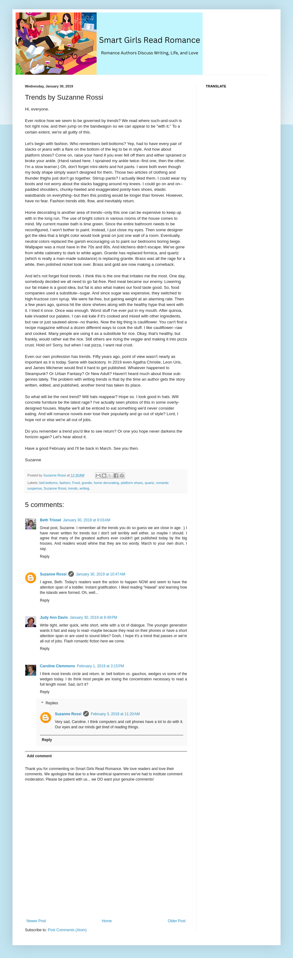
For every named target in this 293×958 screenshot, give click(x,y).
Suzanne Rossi (55, 488)
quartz (149, 483)
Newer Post (36, 921)
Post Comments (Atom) (67, 930)
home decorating (106, 483)
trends (73, 488)
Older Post (176, 921)
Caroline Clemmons (57, 666)
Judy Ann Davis (54, 617)
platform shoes (132, 483)
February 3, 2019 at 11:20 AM (115, 714)
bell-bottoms (48, 483)
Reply (45, 556)
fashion (65, 483)
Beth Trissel (50, 520)
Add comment (39, 756)
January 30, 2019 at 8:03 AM (86, 520)
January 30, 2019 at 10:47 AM (100, 574)
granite (87, 483)
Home (107, 921)
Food (76, 483)
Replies (52, 703)
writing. (84, 488)
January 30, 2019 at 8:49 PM (93, 617)
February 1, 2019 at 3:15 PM (100, 666)
